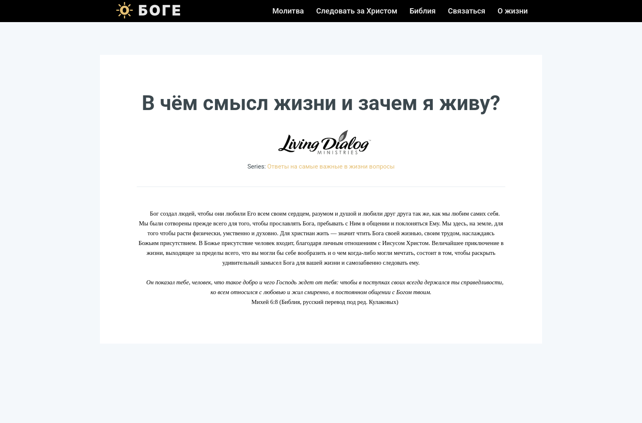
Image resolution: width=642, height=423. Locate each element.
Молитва (288, 11)
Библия (422, 11)
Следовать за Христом (356, 11)
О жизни (512, 11)
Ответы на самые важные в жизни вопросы (331, 166)
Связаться (466, 11)
